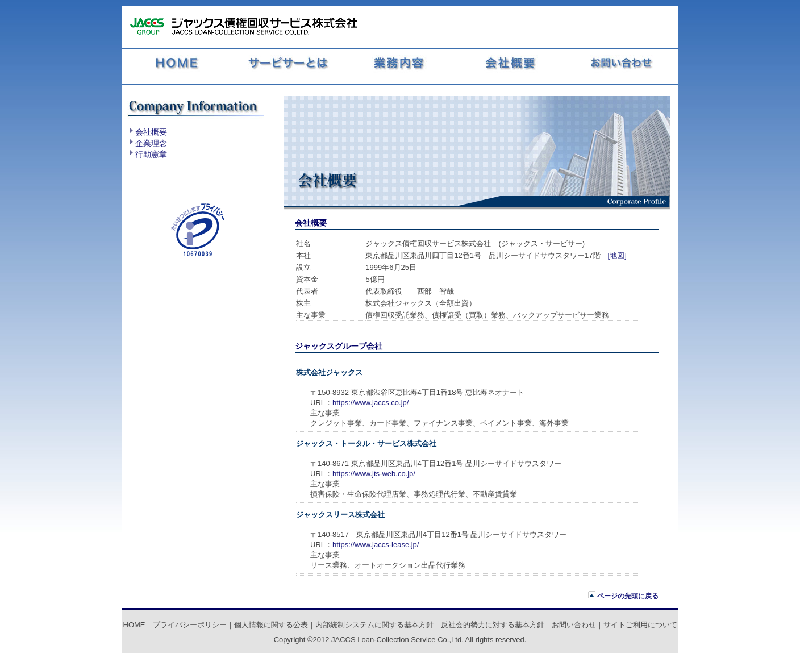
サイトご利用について (640, 624)
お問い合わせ (574, 624)
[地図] (617, 255)
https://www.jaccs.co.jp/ (370, 402)
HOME (134, 624)
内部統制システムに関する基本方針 (374, 624)
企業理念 (151, 143)
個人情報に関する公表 (271, 624)
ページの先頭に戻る (623, 596)
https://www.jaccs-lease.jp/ (375, 544)
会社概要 (151, 131)
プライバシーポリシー (190, 624)
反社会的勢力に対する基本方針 (492, 624)
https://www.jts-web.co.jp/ (373, 473)
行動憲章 (151, 154)
